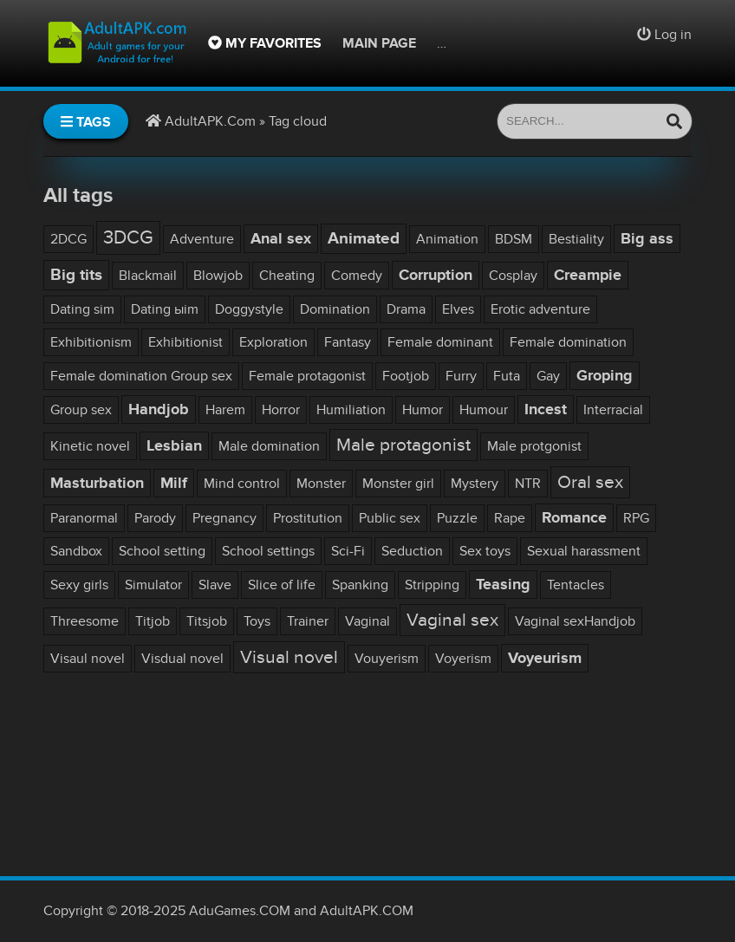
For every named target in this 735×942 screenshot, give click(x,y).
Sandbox (76, 551)
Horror (281, 410)
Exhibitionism (91, 342)
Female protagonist (307, 376)
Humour (483, 410)
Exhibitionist (185, 342)
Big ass (647, 239)
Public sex (389, 518)
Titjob (152, 621)
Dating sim (82, 309)
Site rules (474, 43)
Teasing (503, 584)
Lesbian (174, 446)
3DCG (128, 238)
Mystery (474, 483)
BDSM (513, 239)
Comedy (356, 275)
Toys (257, 621)
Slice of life (281, 585)
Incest (545, 409)
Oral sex (590, 482)
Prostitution (307, 518)
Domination (335, 309)
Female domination (568, 342)
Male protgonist (534, 446)
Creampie (587, 275)
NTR (528, 483)
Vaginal (367, 621)
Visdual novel (182, 658)
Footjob (405, 376)
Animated (364, 239)
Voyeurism (545, 658)
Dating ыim (164, 309)
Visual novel (289, 657)
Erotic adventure (540, 309)
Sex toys (485, 551)
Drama (406, 309)
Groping (604, 376)
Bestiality (576, 239)
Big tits (76, 275)
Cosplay (513, 275)
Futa (506, 376)
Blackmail (148, 275)
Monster (321, 483)
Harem (225, 410)
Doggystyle (249, 309)
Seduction (412, 551)
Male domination (269, 446)
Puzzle (457, 518)
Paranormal (84, 518)
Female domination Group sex (141, 376)
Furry (461, 376)
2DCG (68, 239)
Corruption (435, 275)
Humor (422, 410)
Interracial (613, 410)
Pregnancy (224, 518)
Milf (173, 483)
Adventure (202, 239)
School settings (268, 551)
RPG (636, 518)
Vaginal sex (452, 620)
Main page (379, 43)
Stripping (432, 585)
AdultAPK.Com (210, 121)
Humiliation (351, 410)
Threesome (84, 621)
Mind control (242, 483)
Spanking (360, 585)
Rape (509, 518)
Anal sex (280, 239)
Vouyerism (386, 658)
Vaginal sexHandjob (575, 621)
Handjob (158, 409)
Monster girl (398, 483)
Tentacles (575, 585)
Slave (214, 585)
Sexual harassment (584, 551)
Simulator (153, 585)
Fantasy (347, 342)
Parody (155, 518)
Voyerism (463, 658)
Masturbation (97, 483)
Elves (458, 309)
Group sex (81, 410)
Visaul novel (87, 658)
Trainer (307, 621)
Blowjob (218, 275)
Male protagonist (403, 445)
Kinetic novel (90, 446)
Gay (548, 376)
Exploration (273, 342)
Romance (574, 518)
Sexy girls (79, 585)
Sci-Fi (348, 551)
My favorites (265, 43)
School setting (162, 551)
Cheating (287, 275)
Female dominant (440, 342)
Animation (447, 239)
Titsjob (206, 621)
